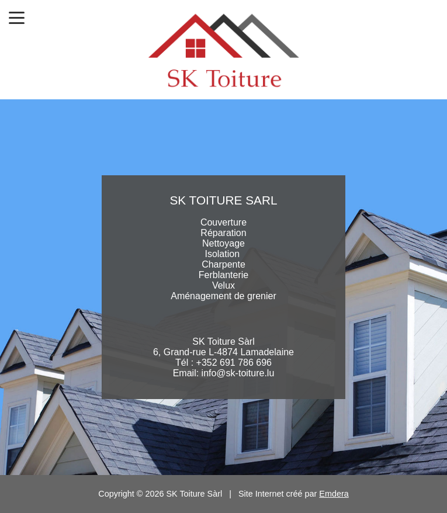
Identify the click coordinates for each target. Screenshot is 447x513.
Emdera (333, 493)
